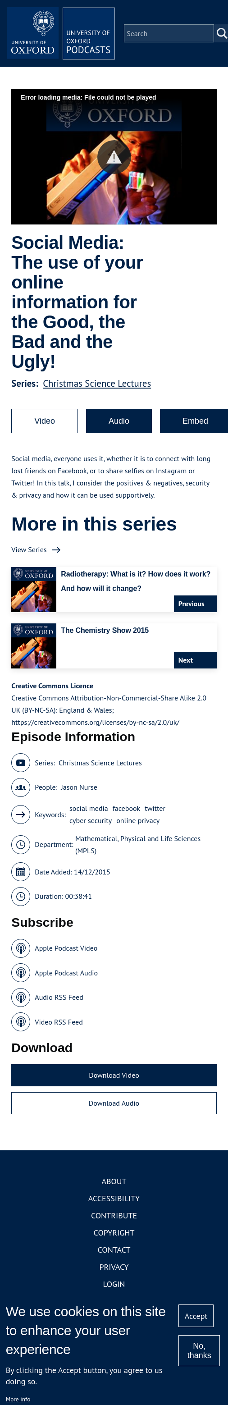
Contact (114, 1250)
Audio (119, 421)
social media (88, 808)
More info (18, 1399)
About (113, 1181)
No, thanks (199, 1350)
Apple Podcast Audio (66, 972)
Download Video (114, 1075)
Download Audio (114, 1103)
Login (114, 1284)
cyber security (90, 820)
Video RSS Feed (59, 1021)
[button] (114, 157)
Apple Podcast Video (66, 947)
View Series (28, 549)
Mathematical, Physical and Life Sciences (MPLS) (138, 844)
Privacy (113, 1267)
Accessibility (114, 1198)
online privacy (138, 820)
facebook (126, 808)
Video (44, 421)
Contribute (114, 1215)
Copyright (114, 1232)
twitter (155, 808)
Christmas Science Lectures (97, 383)
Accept (196, 1316)
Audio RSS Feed (59, 997)
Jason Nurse (79, 787)
